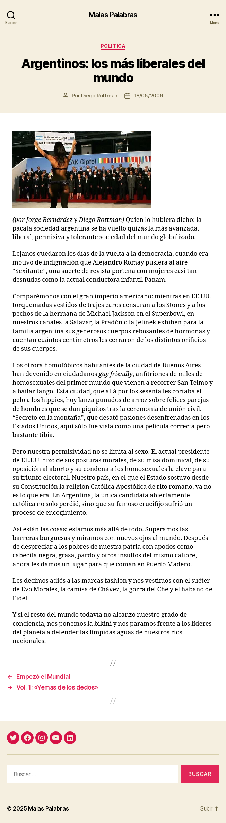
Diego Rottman (99, 95)
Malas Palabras (113, 14)
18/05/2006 (148, 95)
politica (113, 46)
